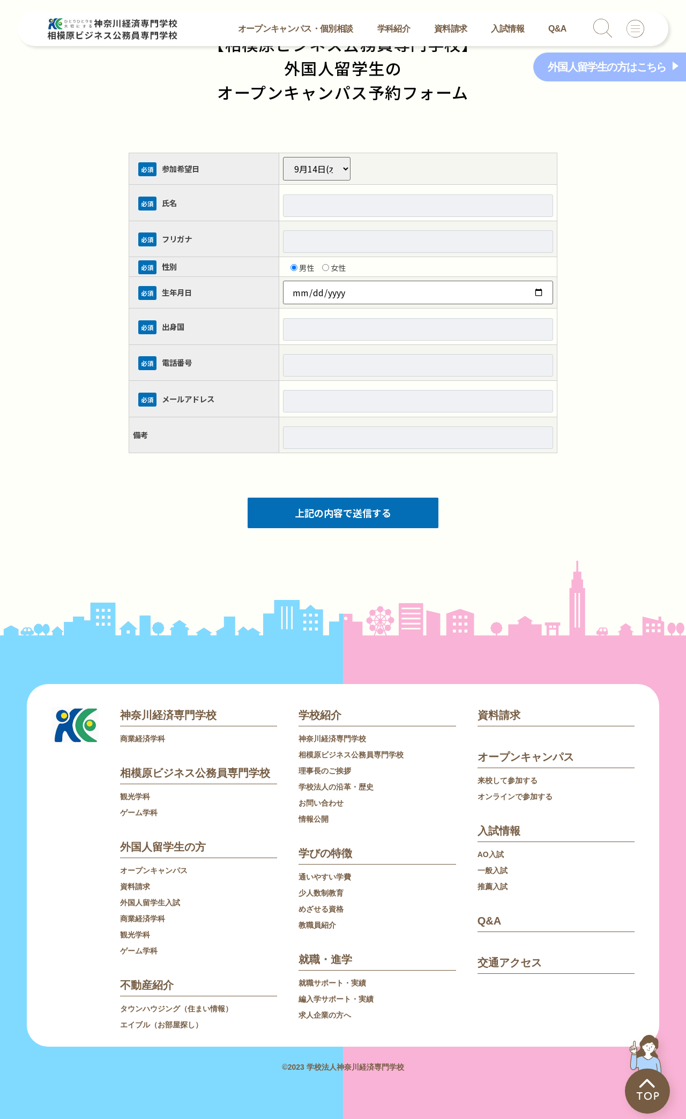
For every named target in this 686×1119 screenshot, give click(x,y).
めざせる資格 (321, 909)
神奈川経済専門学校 (168, 715)
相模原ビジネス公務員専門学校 (195, 773)
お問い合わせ (321, 803)
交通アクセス (510, 962)
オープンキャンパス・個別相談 (295, 28)
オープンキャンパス (154, 870)
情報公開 (314, 819)
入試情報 (507, 28)
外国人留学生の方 (163, 847)
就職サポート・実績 (332, 983)
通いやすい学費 (325, 877)
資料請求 (450, 28)
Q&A (557, 28)
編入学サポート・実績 (336, 999)
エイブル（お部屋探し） (161, 1024)
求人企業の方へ (325, 1015)
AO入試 (491, 854)
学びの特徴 (325, 853)
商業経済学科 (142, 738)
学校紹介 (320, 715)
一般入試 (493, 870)
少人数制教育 (321, 893)
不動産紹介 (147, 985)
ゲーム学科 (139, 812)
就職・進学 (325, 959)
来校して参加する (508, 780)
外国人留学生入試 (150, 902)
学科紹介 (393, 28)
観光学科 (135, 796)
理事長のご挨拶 (325, 771)
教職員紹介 (317, 925)
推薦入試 (493, 886)
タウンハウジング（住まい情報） (176, 1008)
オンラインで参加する (515, 796)
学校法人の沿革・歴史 (336, 787)
